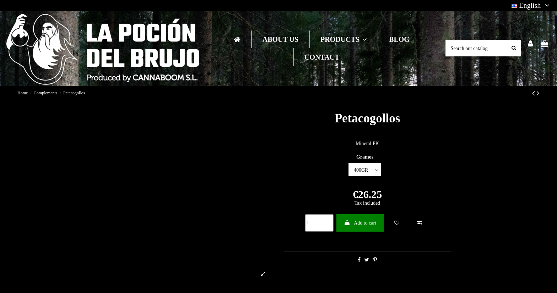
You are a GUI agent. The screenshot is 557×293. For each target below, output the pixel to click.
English (532, 5)
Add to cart (360, 223)
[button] (343, 39)
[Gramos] (364, 169)
